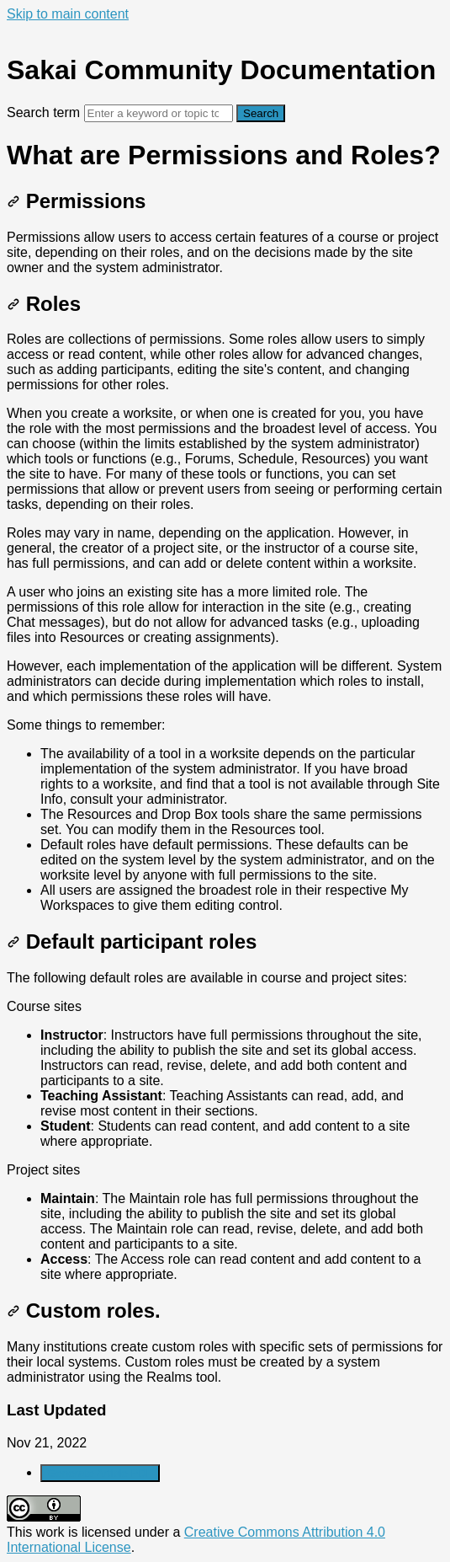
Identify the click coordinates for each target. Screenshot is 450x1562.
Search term (43, 112)
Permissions (76, 201)
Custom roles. (84, 1310)
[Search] (158, 113)
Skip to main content (68, 14)
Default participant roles (132, 941)
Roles (44, 303)
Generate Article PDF (100, 1473)
